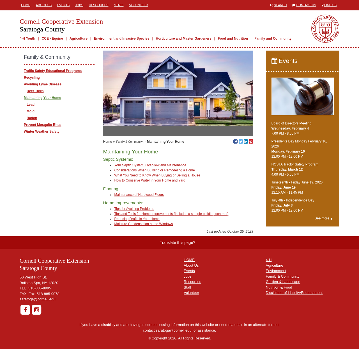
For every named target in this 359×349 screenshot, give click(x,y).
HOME (189, 260)
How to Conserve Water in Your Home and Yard (149, 180)
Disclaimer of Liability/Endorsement (294, 293)
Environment (276, 271)
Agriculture (79, 38)
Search (280, 5)
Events (63, 5)
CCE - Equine (52, 38)
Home (25, 5)
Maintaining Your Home (42, 98)
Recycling (32, 78)
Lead (30, 104)
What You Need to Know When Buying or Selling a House (157, 175)
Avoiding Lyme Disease (42, 84)
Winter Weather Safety (41, 131)
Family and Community (272, 38)
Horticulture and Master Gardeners (183, 38)
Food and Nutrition (233, 38)
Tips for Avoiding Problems (134, 209)
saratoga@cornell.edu (37, 299)
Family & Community (129, 141)
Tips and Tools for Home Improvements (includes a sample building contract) (171, 214)
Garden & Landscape (283, 282)
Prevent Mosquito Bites (42, 125)
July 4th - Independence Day (292, 200)
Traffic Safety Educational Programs (53, 71)
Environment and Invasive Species (121, 38)
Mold (30, 111)
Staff (118, 5)
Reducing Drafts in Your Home (136, 219)
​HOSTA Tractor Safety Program (294, 164)
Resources (99, 5)
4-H (269, 260)
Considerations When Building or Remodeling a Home (154, 170)
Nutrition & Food (279, 287)
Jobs (79, 5)
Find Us (330, 5)
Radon (32, 118)
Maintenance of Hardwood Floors (139, 195)
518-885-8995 (39, 288)
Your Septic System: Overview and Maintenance (150, 165)
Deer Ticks (35, 91)
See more (322, 218)
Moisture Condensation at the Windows (143, 224)
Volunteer (138, 5)
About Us (44, 5)
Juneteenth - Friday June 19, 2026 (297, 182)
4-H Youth (27, 38)
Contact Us (306, 5)
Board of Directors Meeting (291, 123)
